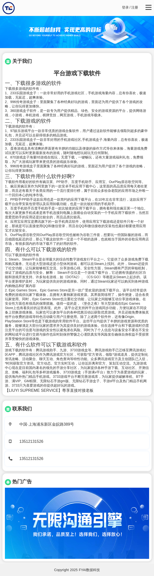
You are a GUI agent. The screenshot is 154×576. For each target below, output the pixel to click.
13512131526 (31, 441)
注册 (134, 7)
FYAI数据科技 (89, 570)
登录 (125, 7)
